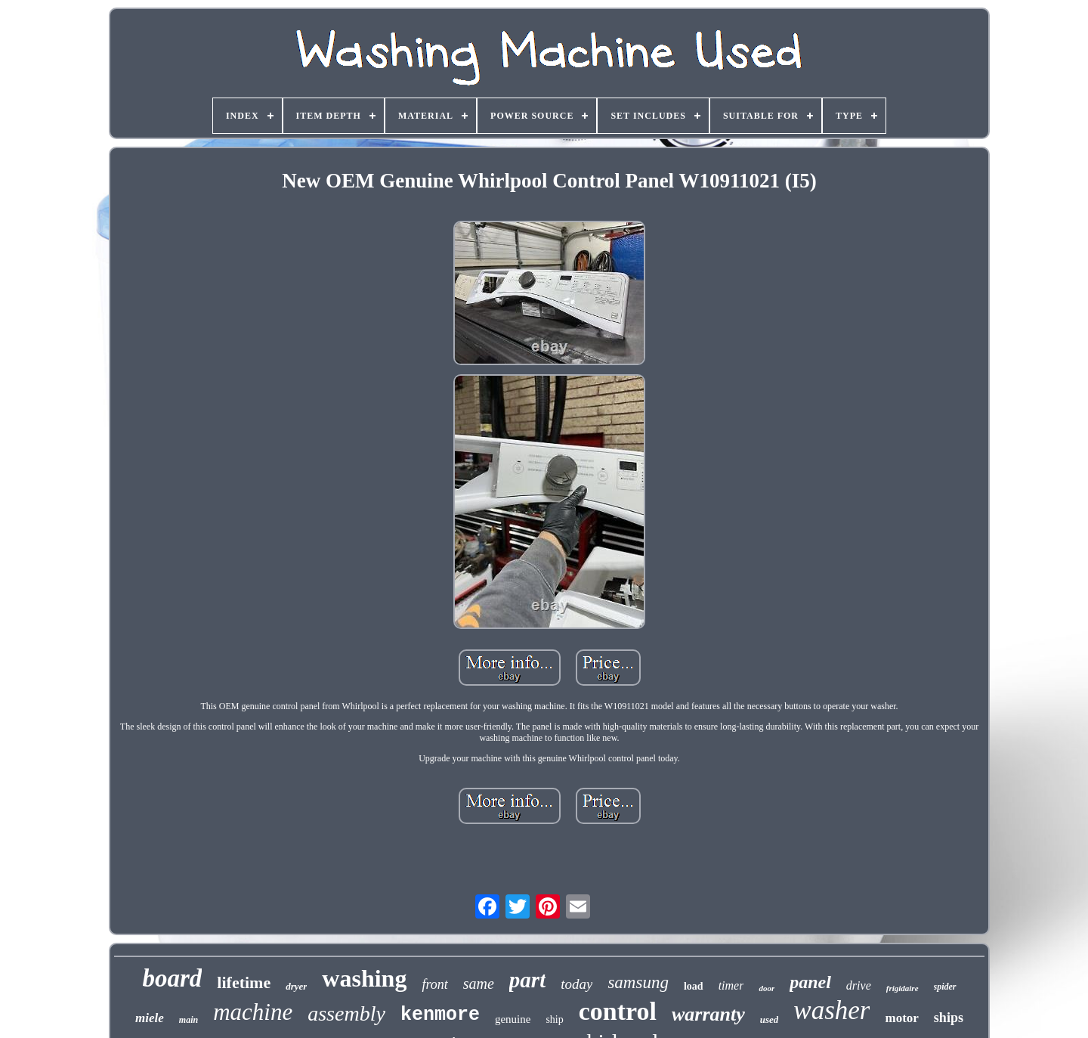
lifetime (243, 982)
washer (831, 1010)
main (188, 1020)
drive (858, 985)
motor (901, 1018)
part (527, 980)
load (693, 986)
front (434, 984)
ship (554, 1019)
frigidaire (902, 988)
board (172, 978)
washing (364, 978)
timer (731, 985)
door (766, 988)
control (618, 1011)
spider (945, 986)
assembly (346, 1013)
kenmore (440, 1015)
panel (810, 982)
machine (252, 1012)
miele (149, 1018)
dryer (296, 986)
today (576, 984)
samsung (638, 982)
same (478, 983)
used (769, 1019)
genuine (512, 1019)
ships (948, 1017)
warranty (708, 1014)
